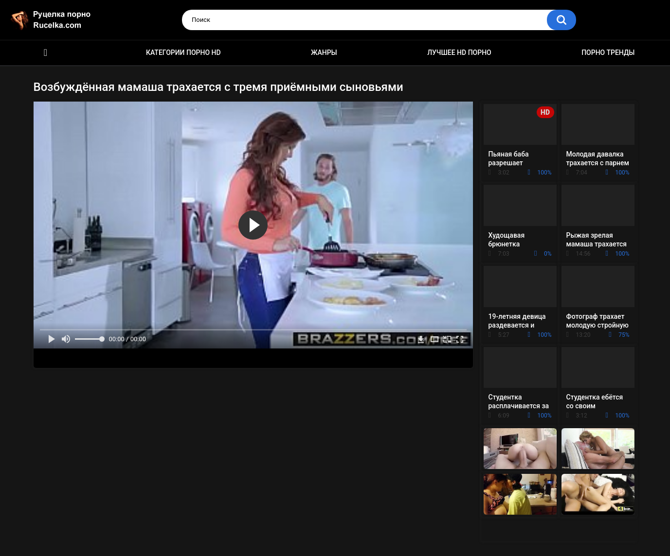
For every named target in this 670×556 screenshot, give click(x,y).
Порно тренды (607, 52)
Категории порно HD (183, 52)
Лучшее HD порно (459, 52)
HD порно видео (46, 52)
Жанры (324, 52)
